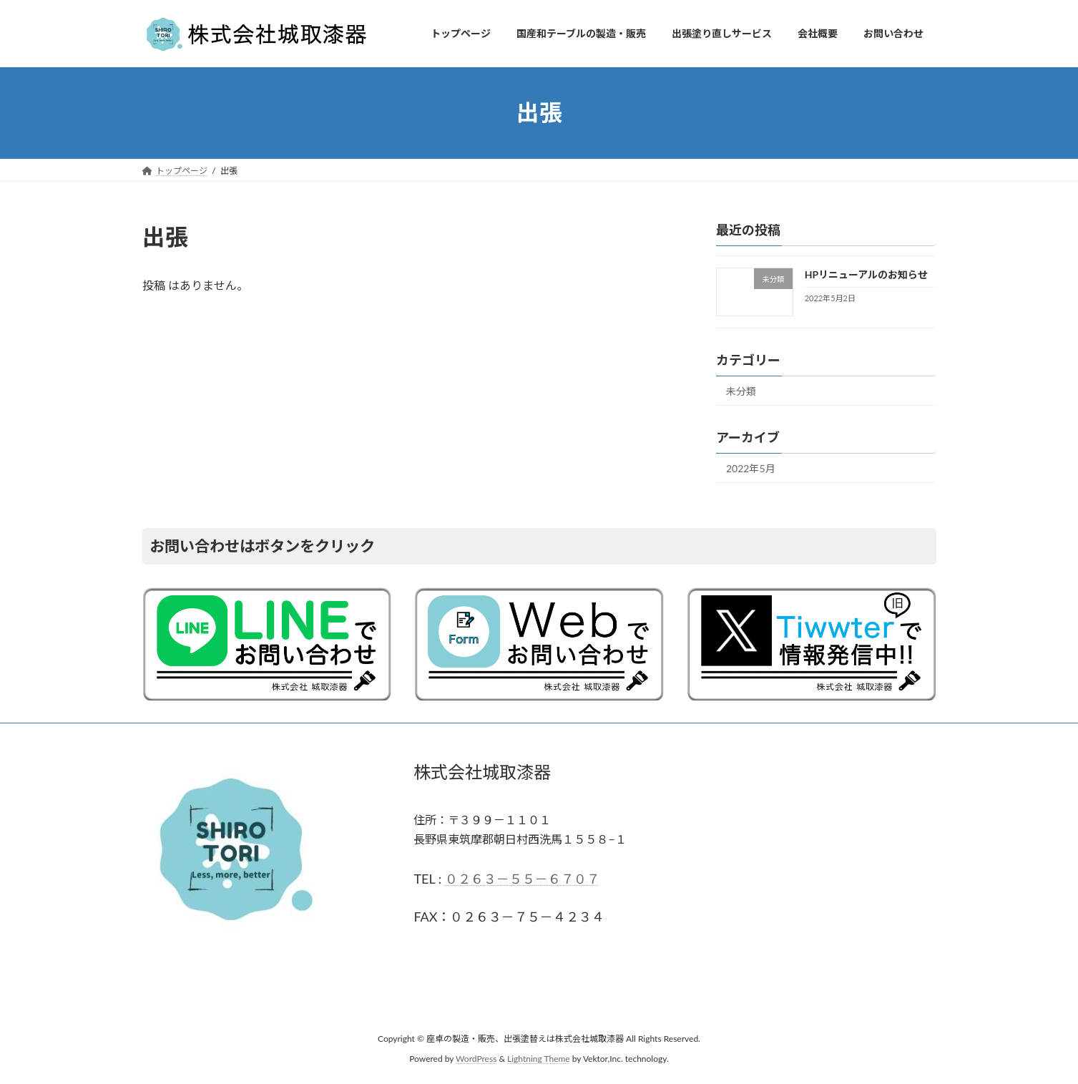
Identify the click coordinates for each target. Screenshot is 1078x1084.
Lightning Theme (538, 1059)
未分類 (741, 391)
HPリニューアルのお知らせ (865, 274)
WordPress (476, 1059)
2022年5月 (750, 468)
